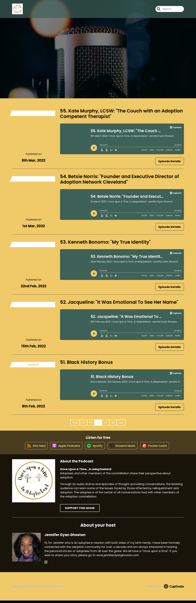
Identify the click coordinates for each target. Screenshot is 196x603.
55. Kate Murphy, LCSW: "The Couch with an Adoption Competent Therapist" (121, 114)
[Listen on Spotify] (94, 448)
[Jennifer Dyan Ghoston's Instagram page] (45, 564)
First (75, 422)
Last (121, 422)
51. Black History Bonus (86, 362)
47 (105, 422)
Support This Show (80, 511)
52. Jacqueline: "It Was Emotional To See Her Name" (119, 302)
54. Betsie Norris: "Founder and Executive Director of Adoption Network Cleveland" (119, 179)
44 (83, 422)
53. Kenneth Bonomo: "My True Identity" (105, 242)
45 (90, 422)
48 (113, 422)
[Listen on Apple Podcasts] (64, 448)
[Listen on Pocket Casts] (157, 448)
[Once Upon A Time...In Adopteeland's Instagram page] (150, 10)
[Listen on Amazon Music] (123, 448)
